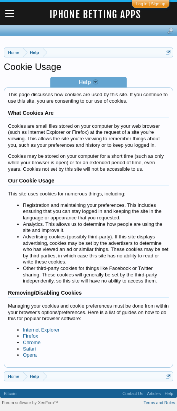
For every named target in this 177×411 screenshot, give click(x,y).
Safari (29, 349)
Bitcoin (10, 393)
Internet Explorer (41, 330)
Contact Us (132, 393)
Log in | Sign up (150, 4)
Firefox (30, 336)
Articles (154, 393)
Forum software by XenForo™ (30, 402)
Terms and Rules (159, 402)
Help (168, 393)
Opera (30, 355)
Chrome (31, 342)
